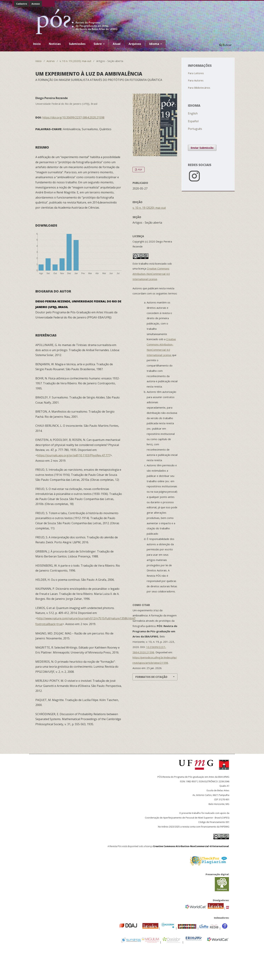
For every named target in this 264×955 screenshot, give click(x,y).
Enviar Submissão (202, 147)
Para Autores (195, 80)
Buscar (225, 45)
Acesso (35, 3)
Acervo (51, 61)
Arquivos (135, 44)
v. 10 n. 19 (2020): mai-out (75, 61)
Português (195, 129)
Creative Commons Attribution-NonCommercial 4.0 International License (151, 274)
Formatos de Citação (151, 677)
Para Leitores (196, 73)
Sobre (98, 44)
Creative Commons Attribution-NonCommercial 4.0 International (191, 846)
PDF (139, 169)
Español (193, 121)
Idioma (154, 44)
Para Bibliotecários (199, 87)
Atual (116, 44)
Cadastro (21, 3)
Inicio (37, 44)
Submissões (77, 44)
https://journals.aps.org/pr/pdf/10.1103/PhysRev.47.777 (73, 455)
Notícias (55, 44)
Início (38, 61)
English (193, 113)
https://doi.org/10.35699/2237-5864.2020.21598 (73, 117)
